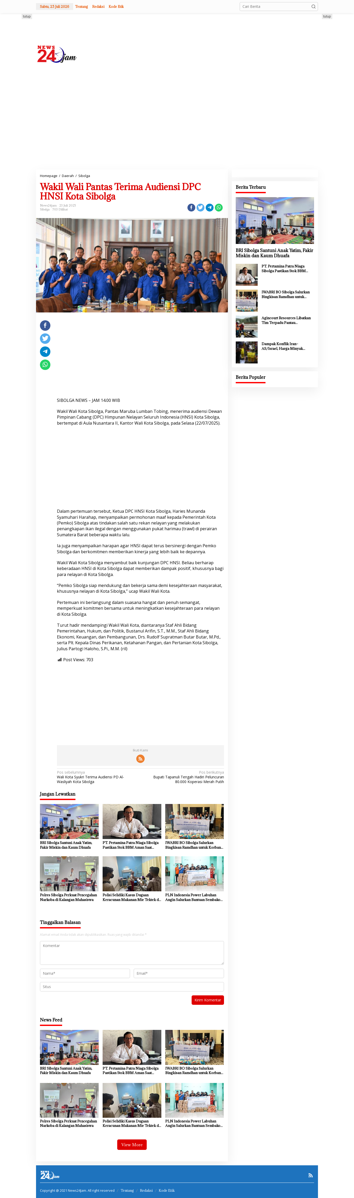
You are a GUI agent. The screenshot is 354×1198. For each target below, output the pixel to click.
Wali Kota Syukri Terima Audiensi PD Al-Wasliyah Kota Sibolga (97, 777)
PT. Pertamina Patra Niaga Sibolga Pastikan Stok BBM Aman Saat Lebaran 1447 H (130, 845)
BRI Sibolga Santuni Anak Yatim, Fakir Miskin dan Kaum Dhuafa (66, 845)
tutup (27, 16)
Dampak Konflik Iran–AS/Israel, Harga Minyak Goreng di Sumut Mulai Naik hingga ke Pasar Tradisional (285, 346)
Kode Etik (167, 1190)
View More (132, 1144)
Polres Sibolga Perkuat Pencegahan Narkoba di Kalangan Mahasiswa (68, 897)
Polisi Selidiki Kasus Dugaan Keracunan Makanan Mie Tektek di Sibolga (131, 897)
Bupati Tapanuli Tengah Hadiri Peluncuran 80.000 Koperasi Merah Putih (184, 777)
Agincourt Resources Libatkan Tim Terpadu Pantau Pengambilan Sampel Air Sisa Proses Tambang (286, 320)
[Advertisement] (241, 53)
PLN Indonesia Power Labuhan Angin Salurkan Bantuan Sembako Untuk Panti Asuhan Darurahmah (192, 897)
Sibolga (45, 209)
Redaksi (146, 1190)
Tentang (127, 1190)
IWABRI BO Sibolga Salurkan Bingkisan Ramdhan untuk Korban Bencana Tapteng (193, 845)
